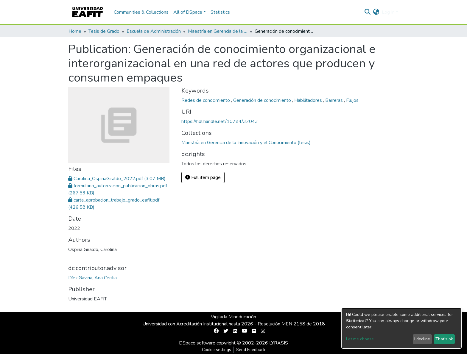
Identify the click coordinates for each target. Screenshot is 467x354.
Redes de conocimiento (206, 100)
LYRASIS (278, 343)
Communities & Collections (141, 12)
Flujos (352, 100)
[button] (376, 12)
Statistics (220, 12)
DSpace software (197, 343)
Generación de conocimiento (262, 100)
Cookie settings (216, 350)
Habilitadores (308, 100)
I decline (422, 339)
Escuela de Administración (154, 31)
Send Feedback (250, 350)
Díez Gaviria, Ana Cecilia (92, 278)
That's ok (444, 339)
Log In (388, 12)
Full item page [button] (203, 177)
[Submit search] (367, 12)
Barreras (334, 100)
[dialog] (401, 328)
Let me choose (360, 339)
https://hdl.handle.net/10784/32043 (219, 121)
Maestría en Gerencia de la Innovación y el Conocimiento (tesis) (217, 31)
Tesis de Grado (103, 31)
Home (75, 31)
